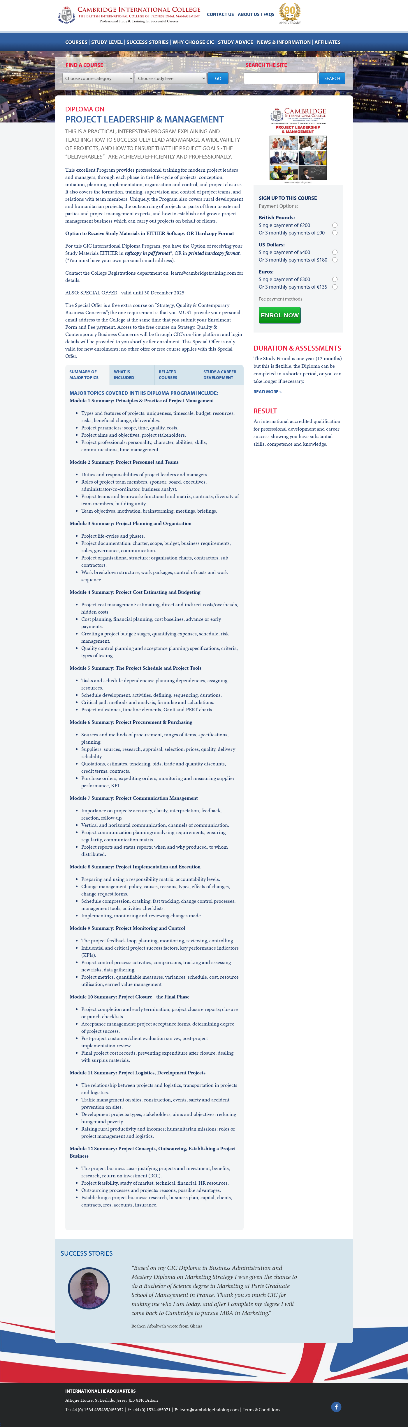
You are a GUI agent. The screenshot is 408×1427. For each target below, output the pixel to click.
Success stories (147, 42)
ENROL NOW (280, 315)
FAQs (269, 14)
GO (218, 78)
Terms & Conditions (261, 1409)
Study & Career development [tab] (219, 374)
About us (249, 14)
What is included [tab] (124, 374)
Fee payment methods (280, 299)
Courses (76, 42)
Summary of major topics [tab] (84, 374)
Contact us (220, 14)
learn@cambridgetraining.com (209, 1409)
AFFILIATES (327, 42)
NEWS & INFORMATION (284, 42)
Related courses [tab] (168, 374)
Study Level (107, 42)
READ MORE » (268, 391)
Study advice (235, 42)
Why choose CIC (193, 42)
